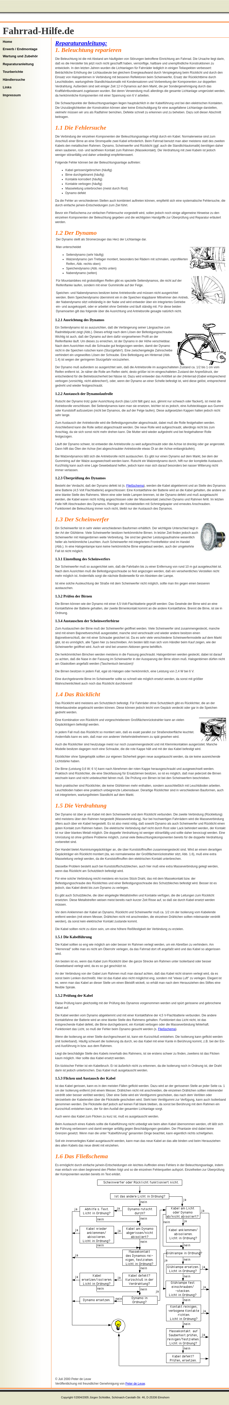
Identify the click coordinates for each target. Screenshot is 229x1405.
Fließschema (135, 485)
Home (7, 42)
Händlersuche (14, 79)
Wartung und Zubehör (20, 56)
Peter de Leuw (135, 1383)
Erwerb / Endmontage (20, 49)
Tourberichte (13, 72)
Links (7, 87)
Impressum (12, 95)
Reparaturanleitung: (81, 43)
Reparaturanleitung (18, 64)
